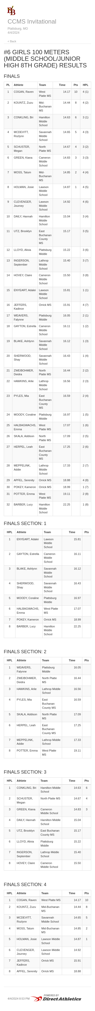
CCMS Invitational (32, 21)
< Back (12, 41)
